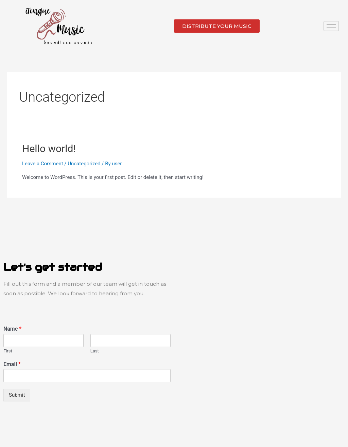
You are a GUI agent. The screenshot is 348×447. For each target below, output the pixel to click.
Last (94, 350)
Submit (17, 395)
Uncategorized (84, 164)
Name (12, 329)
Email (12, 364)
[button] (217, 26)
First (7, 350)
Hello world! (49, 148)
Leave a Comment (42, 164)
